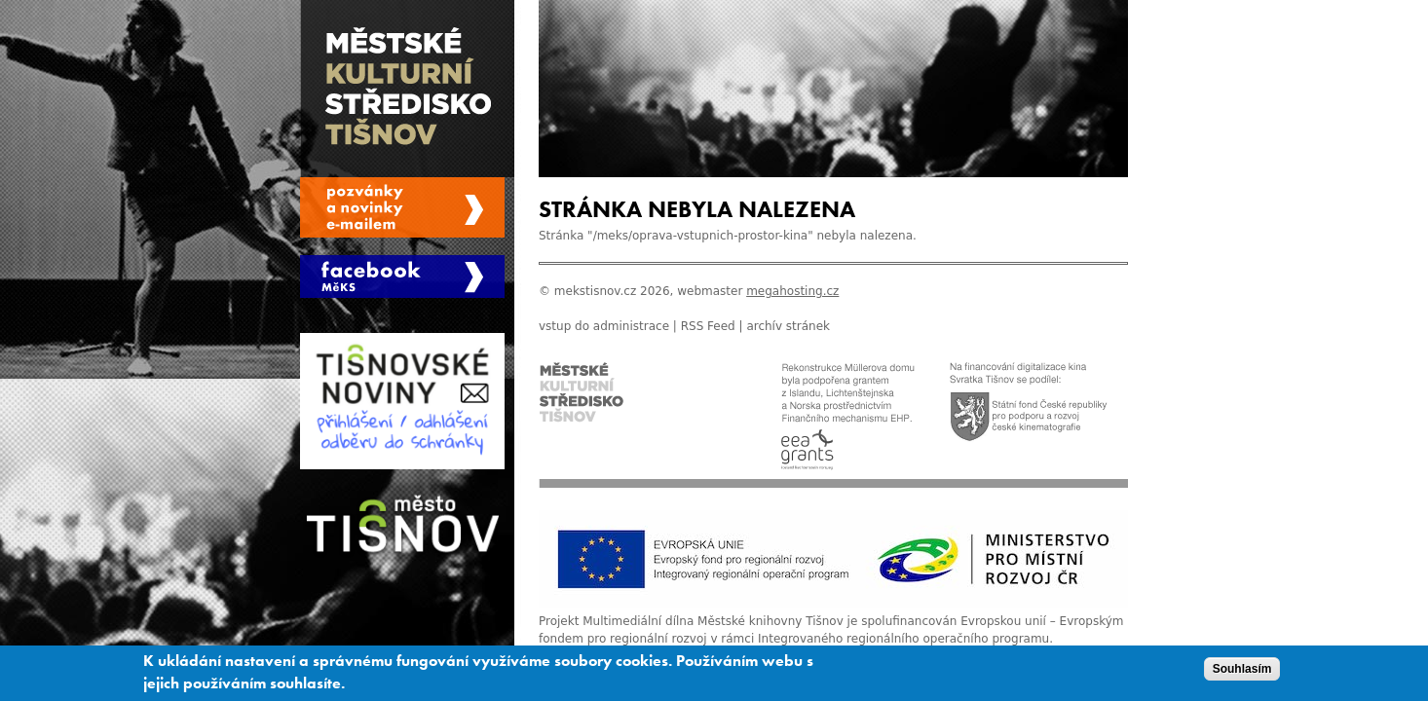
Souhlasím (1242, 672)
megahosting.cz (792, 291)
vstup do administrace (604, 326)
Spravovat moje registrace (402, 207)
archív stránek (788, 326)
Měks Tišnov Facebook (402, 276)
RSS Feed (708, 326)
